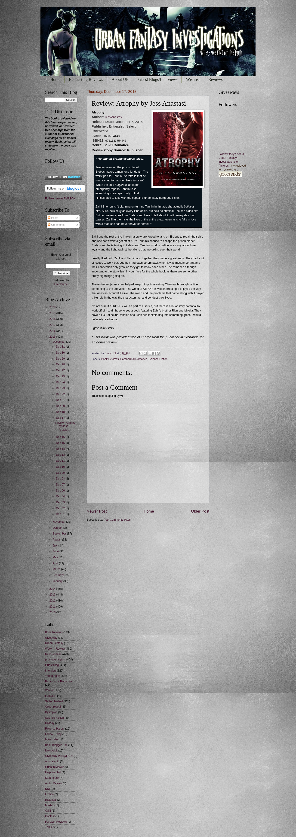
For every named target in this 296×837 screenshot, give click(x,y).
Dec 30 (60, 352)
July (56, 545)
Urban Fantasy (54, 643)
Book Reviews (110, 359)
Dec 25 (60, 376)
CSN (48, 810)
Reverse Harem (55, 728)
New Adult (51, 750)
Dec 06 (60, 490)
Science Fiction (158, 359)
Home (55, 79)
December (59, 341)
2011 (52, 606)
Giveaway (51, 637)
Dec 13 (60, 454)
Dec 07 (60, 484)
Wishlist (193, 79)
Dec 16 (60, 437)
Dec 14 (60, 449)
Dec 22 (60, 394)
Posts (53, 218)
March (57, 569)
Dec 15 (60, 443)
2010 (52, 612)
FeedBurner (61, 284)
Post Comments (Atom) (118, 519)
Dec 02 (60, 508)
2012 (52, 600)
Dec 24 (60, 382)
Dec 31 (60, 346)
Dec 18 (60, 412)
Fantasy (50, 695)
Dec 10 (60, 466)
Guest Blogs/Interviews (157, 79)
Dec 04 (60, 496)
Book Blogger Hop (56, 745)
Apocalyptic (52, 761)
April (56, 563)
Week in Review (55, 648)
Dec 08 (60, 478)
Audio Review (53, 783)
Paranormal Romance (133, 359)
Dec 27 (60, 370)
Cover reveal (53, 706)
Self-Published (54, 701)
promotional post (55, 659)
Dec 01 (60, 514)
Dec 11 (60, 460)
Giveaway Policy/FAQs (59, 756)
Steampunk (52, 777)
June (56, 551)
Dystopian (51, 712)
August (57, 539)
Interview (50, 670)
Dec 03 (60, 502)
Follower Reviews (56, 821)
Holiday (49, 723)
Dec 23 (60, 388)
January (58, 581)
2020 (52, 307)
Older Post (200, 511)
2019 (52, 313)
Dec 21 (60, 400)
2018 (52, 319)
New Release (53, 654)
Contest (50, 816)
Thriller (49, 827)
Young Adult (52, 676)
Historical (50, 799)
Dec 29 (60, 358)
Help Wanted (53, 772)
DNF (48, 789)
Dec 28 (60, 364)
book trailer (52, 739)
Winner (49, 690)
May (56, 557)
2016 (52, 331)
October (58, 527)
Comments (56, 224)
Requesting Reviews (86, 79)
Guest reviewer (54, 767)
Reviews (215, 79)
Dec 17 (60, 417)
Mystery (50, 805)
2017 (52, 325)
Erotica (49, 794)
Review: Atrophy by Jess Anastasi (65, 426)
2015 (52, 336)
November (59, 521)
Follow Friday (53, 734)
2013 (52, 594)
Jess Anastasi (113, 117)
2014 (52, 588)
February (59, 575)
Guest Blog (52, 665)
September (60, 533)
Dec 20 (60, 406)
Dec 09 (60, 472)
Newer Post (97, 511)
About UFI (120, 79)
